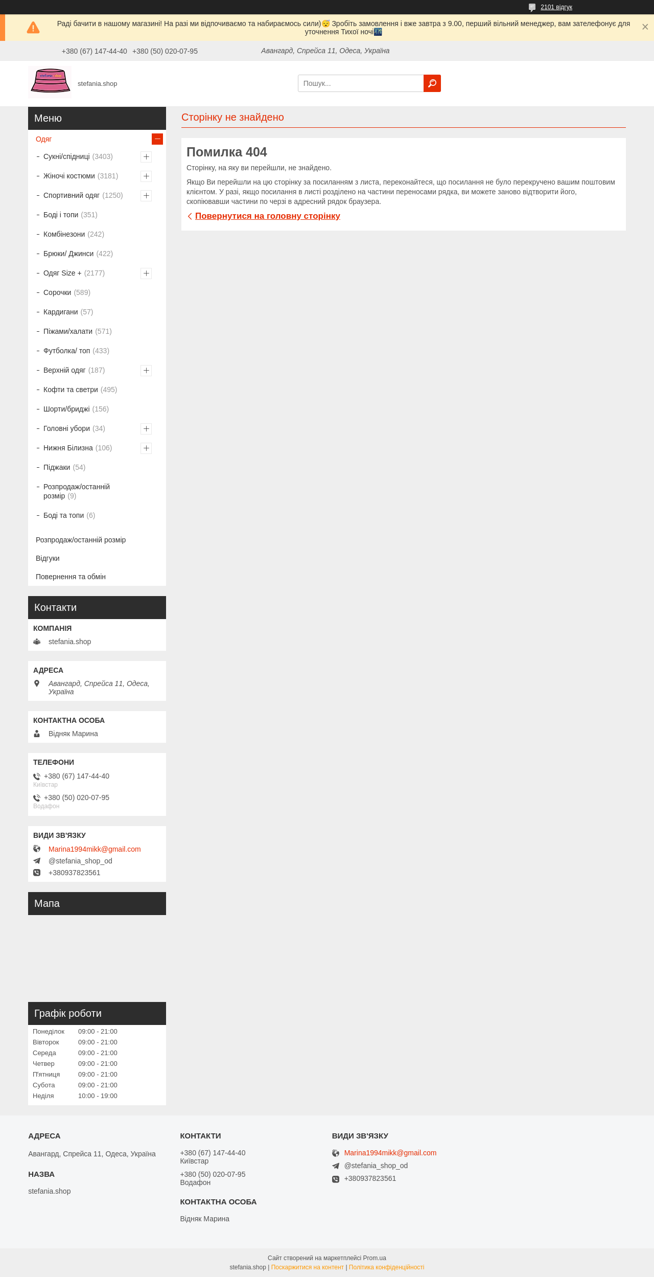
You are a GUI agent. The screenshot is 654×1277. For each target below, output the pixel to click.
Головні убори (66, 428)
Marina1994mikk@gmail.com (95, 849)
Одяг (44, 139)
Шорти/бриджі (66, 409)
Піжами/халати (67, 331)
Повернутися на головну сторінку (267, 216)
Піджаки (56, 467)
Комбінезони (64, 234)
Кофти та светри (70, 389)
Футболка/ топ (66, 351)
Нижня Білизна (68, 448)
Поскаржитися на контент (307, 1267)
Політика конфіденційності (387, 1267)
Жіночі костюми (69, 176)
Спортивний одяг (71, 195)
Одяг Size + (62, 273)
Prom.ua (374, 1258)
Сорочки (57, 292)
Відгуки (48, 558)
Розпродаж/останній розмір (76, 491)
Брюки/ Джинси (68, 253)
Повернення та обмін (71, 577)
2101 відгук (556, 7)
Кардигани (60, 312)
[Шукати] (432, 83)
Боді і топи (60, 215)
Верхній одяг (64, 370)
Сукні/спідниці (66, 156)
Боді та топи (63, 515)
